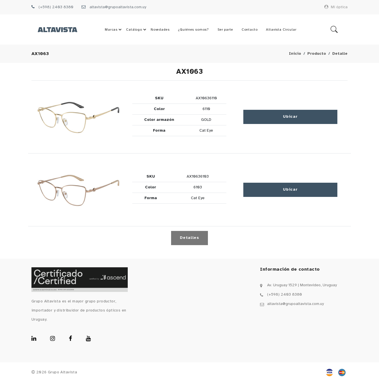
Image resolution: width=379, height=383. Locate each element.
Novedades (160, 29)
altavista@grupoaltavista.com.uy (118, 7)
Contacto (249, 29)
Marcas (114, 30)
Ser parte (225, 29)
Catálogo (137, 30)
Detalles (189, 238)
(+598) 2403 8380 (56, 7)
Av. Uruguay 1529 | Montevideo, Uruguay (302, 285)
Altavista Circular (281, 29)
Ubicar (290, 117)
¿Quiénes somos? (193, 29)
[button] (78, 117)
